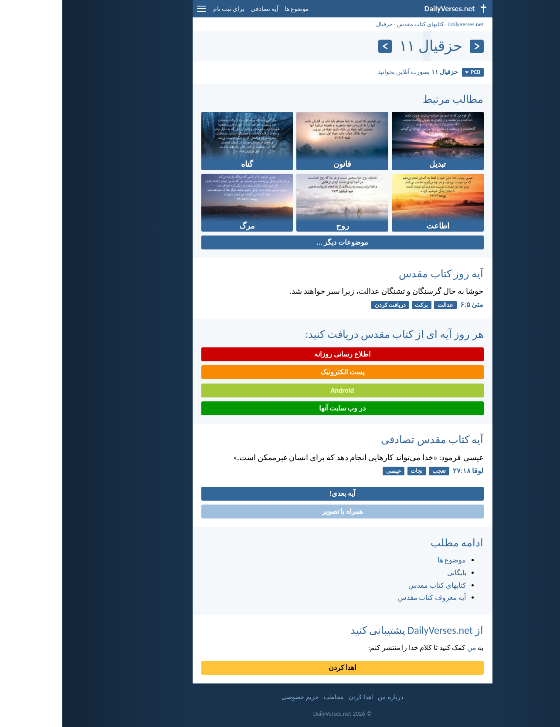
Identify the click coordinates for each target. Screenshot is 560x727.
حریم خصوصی (237, 697)
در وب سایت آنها (280, 408)
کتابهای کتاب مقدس (358, 24)
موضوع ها (234, 9)
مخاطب (271, 697)
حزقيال (322, 24)
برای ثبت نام (166, 9)
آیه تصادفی (202, 9)
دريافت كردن (327, 305)
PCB (410, 72)
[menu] (139, 12)
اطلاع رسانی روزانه (280, 354)
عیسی (331, 471)
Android (280, 390)
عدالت (383, 305)
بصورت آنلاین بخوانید (356, 72)
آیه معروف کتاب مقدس (370, 597)
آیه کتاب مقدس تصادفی (370, 439)
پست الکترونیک (280, 372)
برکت (359, 305)
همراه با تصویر (280, 511)
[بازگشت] (414, 46)
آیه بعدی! (280, 493)
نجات (354, 471)
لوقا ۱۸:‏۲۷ (405, 471)
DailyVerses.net (403, 24)
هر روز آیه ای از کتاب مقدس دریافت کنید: (332, 334)
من (409, 647)
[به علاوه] (322, 46)
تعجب (377, 471)
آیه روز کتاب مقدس (378, 273)
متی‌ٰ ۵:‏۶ (409, 304)
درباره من (328, 697)
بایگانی (394, 573)
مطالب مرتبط (390, 99)
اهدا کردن (280, 667)
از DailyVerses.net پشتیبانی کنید (354, 630)
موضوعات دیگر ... (279, 242)
